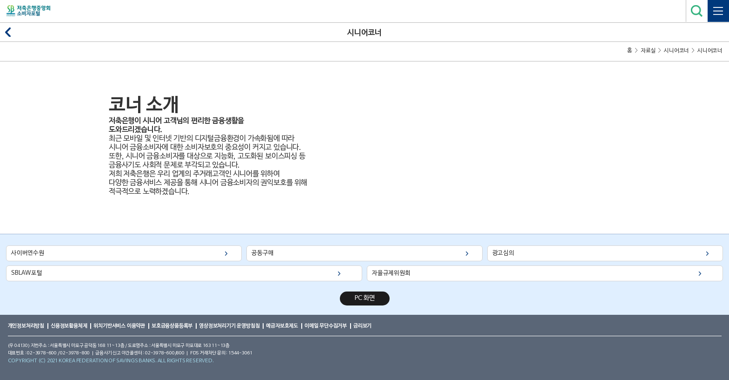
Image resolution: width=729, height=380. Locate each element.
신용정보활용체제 (69, 326)
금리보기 (362, 326)
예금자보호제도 (282, 326)
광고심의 (503, 253)
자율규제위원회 (391, 273)
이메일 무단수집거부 (326, 326)
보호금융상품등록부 (172, 326)
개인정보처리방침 (26, 326)
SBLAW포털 (26, 273)
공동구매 (262, 253)
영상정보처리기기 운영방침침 (229, 326)
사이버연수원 (27, 253)
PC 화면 (365, 298)
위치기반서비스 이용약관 (119, 326)
